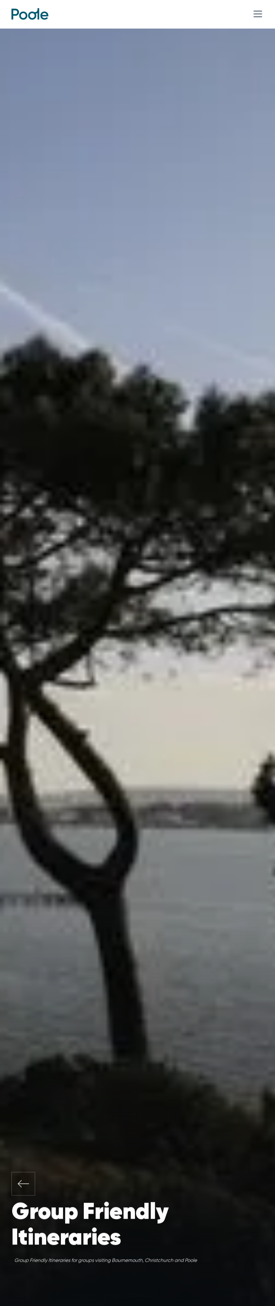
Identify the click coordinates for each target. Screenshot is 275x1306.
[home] (29, 14)
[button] (256, 14)
